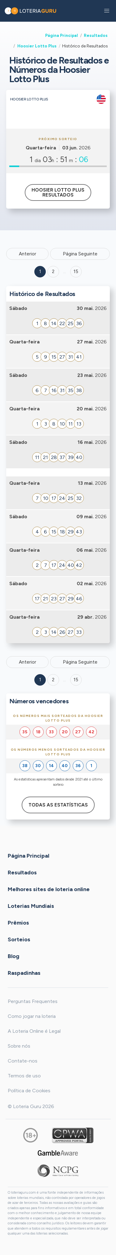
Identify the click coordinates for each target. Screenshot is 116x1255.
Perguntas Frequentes (33, 1001)
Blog (13, 956)
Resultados (96, 35)
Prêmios (18, 922)
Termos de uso (24, 1076)
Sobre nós (19, 1046)
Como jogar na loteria (32, 1016)
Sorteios (19, 939)
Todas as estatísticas (58, 805)
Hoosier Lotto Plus (37, 45)
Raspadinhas (24, 973)
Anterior (27, 254)
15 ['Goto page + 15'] (76, 271)
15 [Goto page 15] (76, 680)
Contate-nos (22, 1061)
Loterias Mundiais (31, 906)
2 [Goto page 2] (53, 271)
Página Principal (61, 35)
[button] (107, 11)
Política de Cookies (29, 1091)
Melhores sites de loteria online (49, 889)
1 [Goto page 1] (40, 271)
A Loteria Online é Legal (34, 1031)
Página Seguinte (80, 254)
